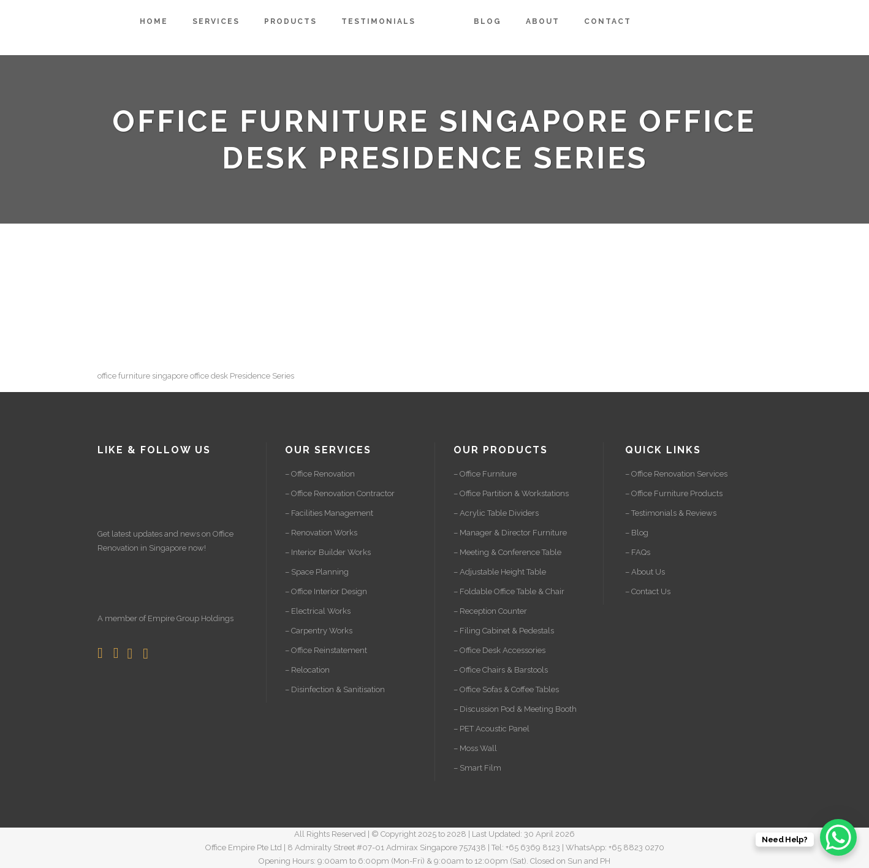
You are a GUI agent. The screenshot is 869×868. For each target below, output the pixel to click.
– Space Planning (317, 571)
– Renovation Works (321, 532)
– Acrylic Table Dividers (496, 513)
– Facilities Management (329, 513)
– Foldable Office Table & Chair (508, 591)
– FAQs (637, 552)
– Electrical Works (318, 611)
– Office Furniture (485, 473)
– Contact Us (647, 591)
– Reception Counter (490, 611)
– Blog (636, 532)
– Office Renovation (320, 473)
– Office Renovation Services (676, 473)
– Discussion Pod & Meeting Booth (515, 709)
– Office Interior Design (326, 591)
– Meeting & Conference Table (507, 552)
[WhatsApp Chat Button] (838, 837)
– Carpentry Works (318, 630)
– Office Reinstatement (326, 650)
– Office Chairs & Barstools (500, 669)
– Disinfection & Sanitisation (335, 689)
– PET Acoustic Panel (491, 728)
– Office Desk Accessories (499, 650)
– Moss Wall (475, 748)
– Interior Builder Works (328, 552)
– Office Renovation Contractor (340, 493)
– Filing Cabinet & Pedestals (503, 630)
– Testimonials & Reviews (670, 513)
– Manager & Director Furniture (510, 532)
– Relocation (307, 669)
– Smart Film (477, 767)
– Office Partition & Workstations (511, 493)
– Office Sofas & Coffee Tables (506, 689)
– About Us (645, 571)
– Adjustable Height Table (499, 571)
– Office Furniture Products (674, 493)
